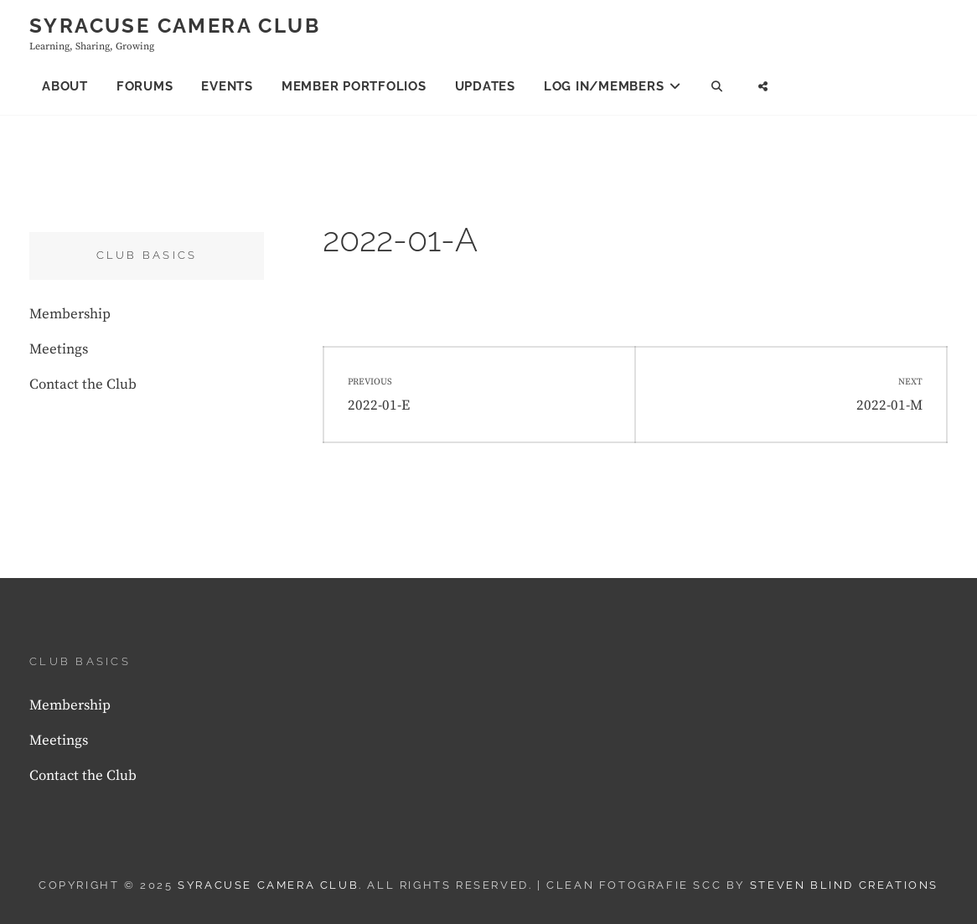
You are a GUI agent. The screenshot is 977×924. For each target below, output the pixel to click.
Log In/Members (604, 86)
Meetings (58, 349)
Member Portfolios (354, 86)
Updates (485, 86)
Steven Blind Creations (844, 885)
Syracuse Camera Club (174, 25)
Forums (144, 86)
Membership (70, 314)
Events (227, 86)
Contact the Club (83, 384)
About (65, 86)
